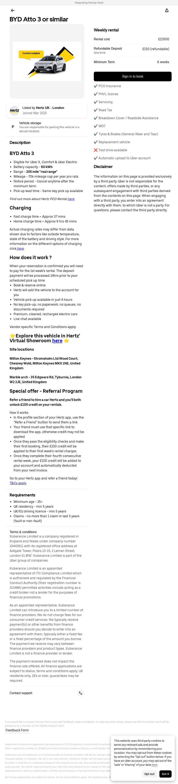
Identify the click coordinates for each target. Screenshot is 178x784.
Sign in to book (132, 76)
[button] (133, 39)
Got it (165, 774)
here (71, 199)
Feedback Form (17, 730)
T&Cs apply (18, 483)
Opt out (149, 774)
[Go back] (13, 10)
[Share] (167, 10)
